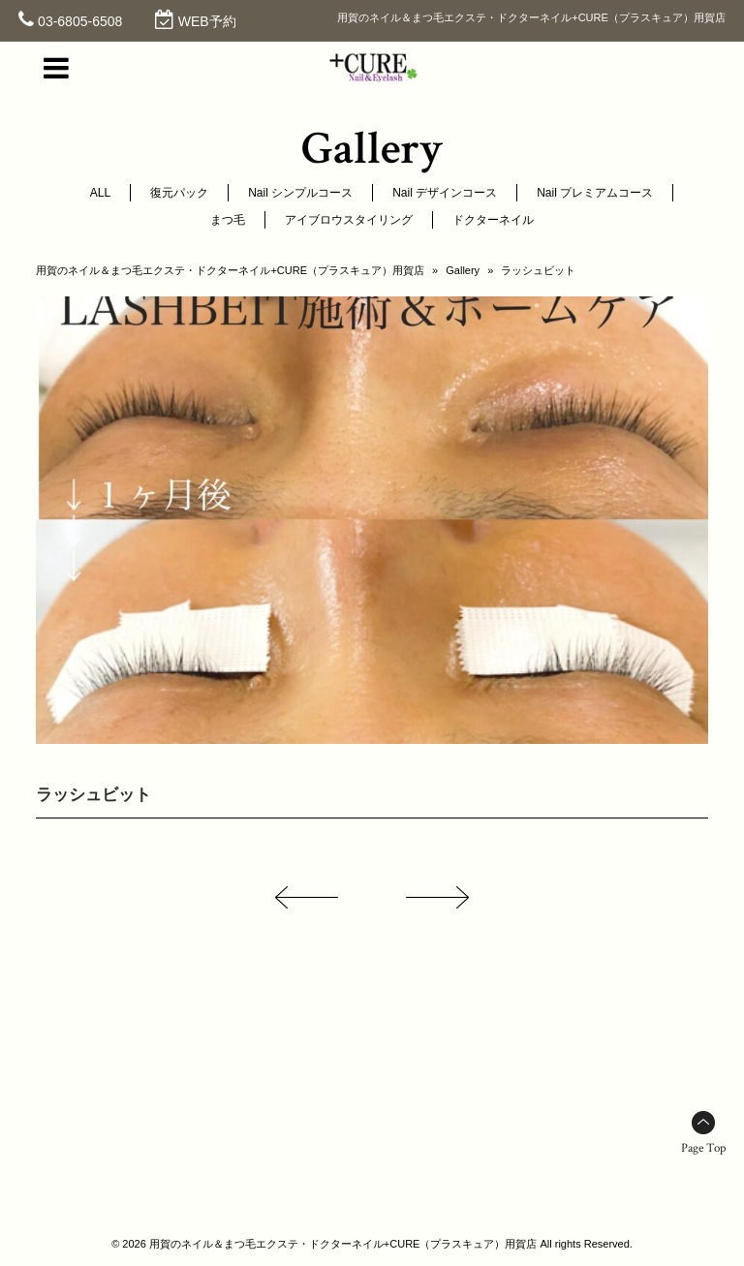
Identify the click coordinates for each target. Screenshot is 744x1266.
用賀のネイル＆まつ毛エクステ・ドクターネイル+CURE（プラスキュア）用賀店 (230, 270)
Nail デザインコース (444, 193)
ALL (100, 193)
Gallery (463, 270)
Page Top (703, 1148)
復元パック (179, 193)
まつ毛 (227, 220)
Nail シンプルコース (300, 193)
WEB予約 (207, 21)
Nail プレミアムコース (595, 193)
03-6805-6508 (80, 21)
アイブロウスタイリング (349, 220)
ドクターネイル (493, 220)
